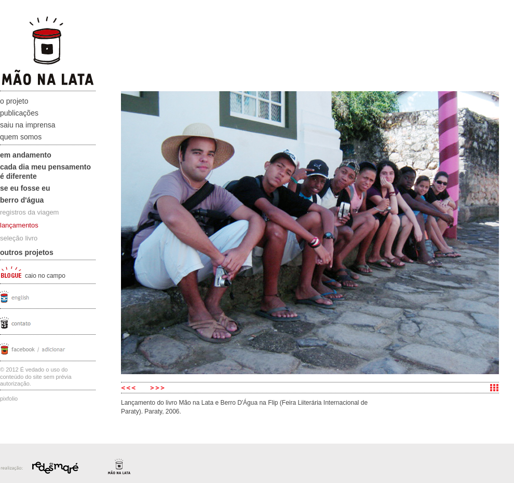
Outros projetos (26, 252)
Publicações (19, 113)
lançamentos (19, 225)
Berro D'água (22, 200)
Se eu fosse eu (25, 188)
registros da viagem (29, 212)
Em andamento (25, 155)
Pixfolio (9, 398)
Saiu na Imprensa (28, 125)
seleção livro (18, 238)
